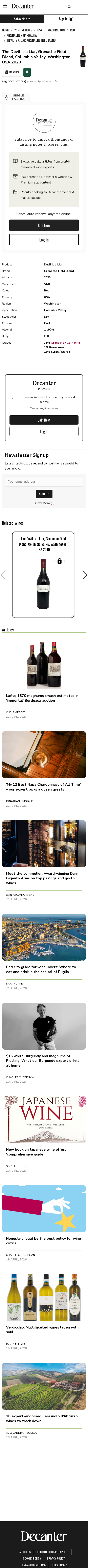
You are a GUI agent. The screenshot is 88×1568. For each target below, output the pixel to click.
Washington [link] (56, 30)
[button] (15, 97)
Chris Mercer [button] (16, 712)
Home (5, 30)
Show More (44, 503)
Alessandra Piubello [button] (21, 1433)
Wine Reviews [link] (23, 30)
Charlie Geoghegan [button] (20, 1255)
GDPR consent (60, 1565)
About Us (25, 1552)
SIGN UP (44, 494)
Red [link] (72, 30)
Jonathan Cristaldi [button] (20, 801)
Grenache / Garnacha (65, 343)
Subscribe (22, 19)
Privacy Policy (56, 1558)
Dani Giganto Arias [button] (20, 895)
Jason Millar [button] (15, 1344)
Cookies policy (32, 1558)
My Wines (11, 72)
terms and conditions (32, 1565)
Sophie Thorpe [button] (16, 1166)
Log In (44, 240)
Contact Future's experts (52, 1552)
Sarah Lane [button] (14, 984)
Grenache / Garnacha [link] (22, 35)
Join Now (44, 225)
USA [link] (39, 30)
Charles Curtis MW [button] (20, 1077)
